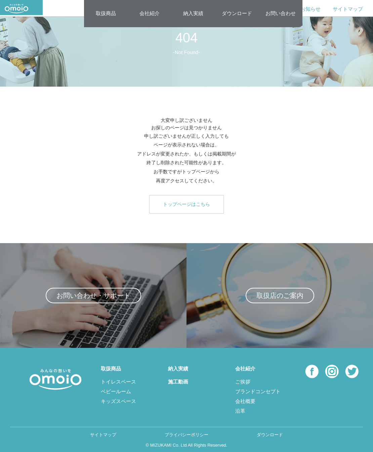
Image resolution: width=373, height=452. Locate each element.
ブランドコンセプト (258, 391)
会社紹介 (149, 13)
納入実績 (193, 13)
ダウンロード (237, 13)
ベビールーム (116, 391)
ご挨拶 (242, 382)
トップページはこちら (186, 204)
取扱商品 (106, 13)
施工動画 (178, 382)
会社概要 (245, 401)
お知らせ (310, 9)
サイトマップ (348, 9)
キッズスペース (118, 401)
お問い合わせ (280, 13)
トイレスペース (118, 382)
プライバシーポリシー (186, 434)
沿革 (240, 411)
